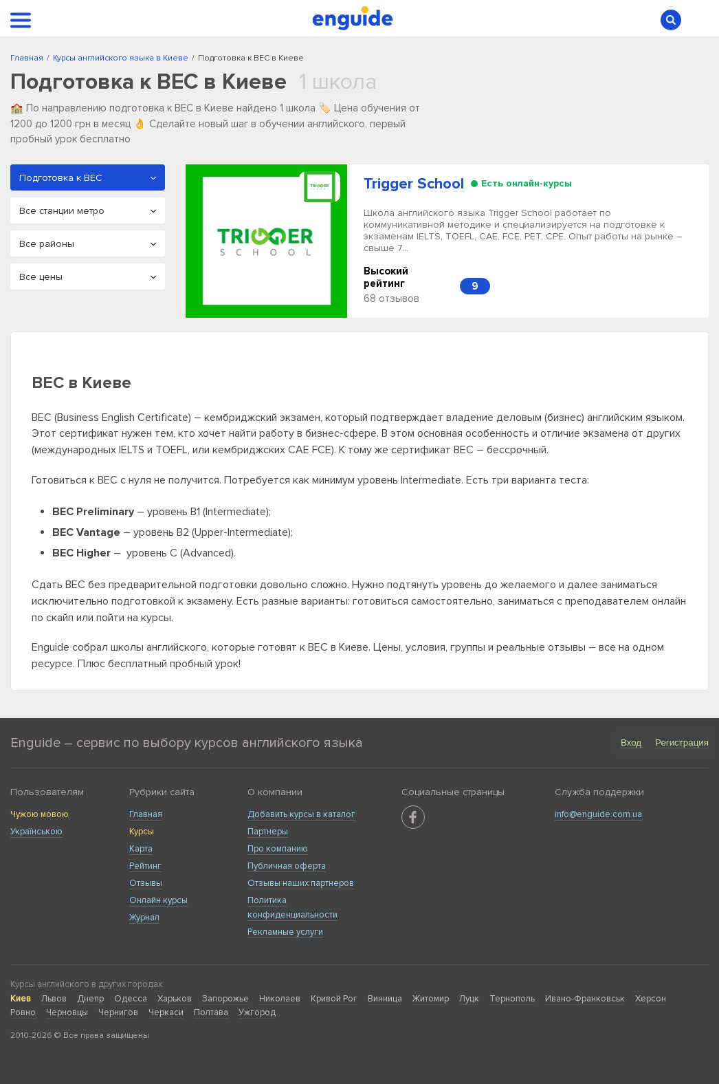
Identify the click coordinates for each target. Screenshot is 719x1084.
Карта (141, 848)
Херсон (650, 998)
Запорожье (225, 998)
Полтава (211, 1012)
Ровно (23, 1012)
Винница (385, 998)
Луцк (469, 998)
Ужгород (257, 1012)
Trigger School (414, 184)
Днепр (90, 998)
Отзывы (145, 883)
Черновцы (67, 1012)
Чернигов (118, 1012)
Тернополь (512, 998)
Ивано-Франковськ (585, 998)
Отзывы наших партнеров (300, 883)
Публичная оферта (286, 865)
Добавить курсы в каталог (301, 814)
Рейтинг (145, 865)
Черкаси (166, 1012)
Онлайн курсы (158, 900)
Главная (145, 814)
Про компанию (277, 848)
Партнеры (267, 831)
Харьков (174, 998)
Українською (36, 831)
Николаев (279, 998)
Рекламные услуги (285, 931)
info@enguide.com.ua (598, 814)
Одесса (130, 998)
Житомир (430, 998)
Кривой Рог (334, 998)
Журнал (144, 917)
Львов (54, 998)
